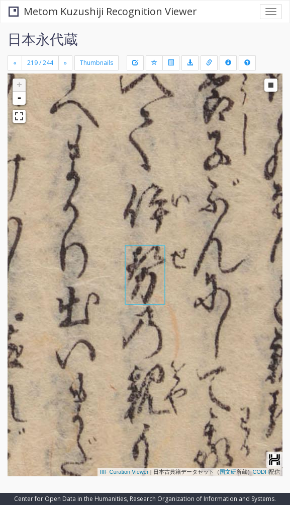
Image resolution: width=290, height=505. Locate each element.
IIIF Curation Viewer (124, 472)
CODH (261, 472)
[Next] (65, 62)
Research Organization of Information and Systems (202, 498)
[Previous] (15, 62)
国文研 (228, 472)
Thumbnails (96, 62)
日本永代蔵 (43, 38)
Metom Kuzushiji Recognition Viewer (103, 11)
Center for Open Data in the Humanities (70, 498)
